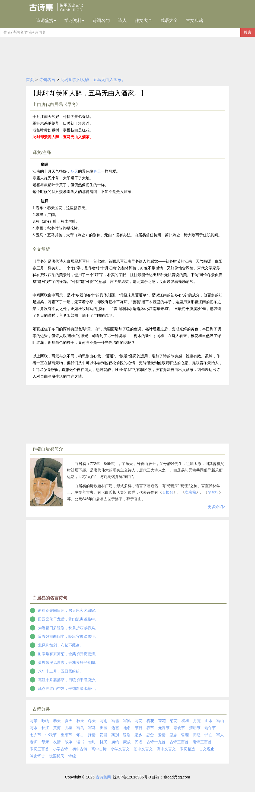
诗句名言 (47, 79)
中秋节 (51, 735)
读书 (80, 742)
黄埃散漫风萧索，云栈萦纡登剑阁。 (68, 662)
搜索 (247, 32)
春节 (150, 728)
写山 (220, 721)
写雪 (115, 721)
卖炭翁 (190, 492)
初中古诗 (79, 749)
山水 (208, 721)
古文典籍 (194, 20)
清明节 (194, 728)
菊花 (173, 721)
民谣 (138, 742)
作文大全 (143, 20)
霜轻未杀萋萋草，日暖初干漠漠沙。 (68, 680)
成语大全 (169, 20)
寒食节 (179, 728)
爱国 (103, 735)
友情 (57, 742)
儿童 (68, 728)
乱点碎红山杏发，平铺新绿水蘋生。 (68, 688)
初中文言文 (143, 749)
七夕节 (35, 735)
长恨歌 (167, 492)
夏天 (68, 721)
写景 (33, 721)
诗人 (122, 20)
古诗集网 (103, 777)
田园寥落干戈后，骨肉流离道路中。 (68, 619)
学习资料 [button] (74, 20)
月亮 (197, 721)
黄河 (57, 728)
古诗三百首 (179, 742)
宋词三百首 (39, 749)
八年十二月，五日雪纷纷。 (61, 671)
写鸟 (80, 728)
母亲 (45, 742)
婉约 (115, 742)
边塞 (115, 728)
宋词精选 (187, 749)
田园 (103, 728)
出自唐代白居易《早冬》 (56, 104)
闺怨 (196, 735)
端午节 (210, 728)
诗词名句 (101, 20)
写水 (33, 728)
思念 (150, 735)
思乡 (138, 735)
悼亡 (208, 735)
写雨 (103, 721)
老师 (33, 742)
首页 (30, 79)
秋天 (80, 721)
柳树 (185, 721)
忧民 (103, 742)
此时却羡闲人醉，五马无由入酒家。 (93, 79)
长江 (45, 728)
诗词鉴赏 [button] (46, 20)
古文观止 (206, 749)
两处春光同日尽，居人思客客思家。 (68, 610)
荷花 (162, 721)
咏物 (45, 721)
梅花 (150, 721)
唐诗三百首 (202, 742)
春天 (97, 171)
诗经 (72, 756)
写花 (138, 721)
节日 (138, 728)
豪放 (127, 742)
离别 (115, 735)
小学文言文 (120, 749)
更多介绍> (216, 507)
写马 (92, 728)
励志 (173, 735)
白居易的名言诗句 (50, 598)
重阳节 (66, 735)
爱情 (161, 735)
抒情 (91, 735)
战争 (68, 742)
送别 (126, 735)
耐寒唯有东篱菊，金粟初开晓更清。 (68, 654)
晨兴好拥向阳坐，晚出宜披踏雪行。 (68, 636)
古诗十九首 (155, 742)
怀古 (80, 735)
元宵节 (164, 728)
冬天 (74, 171)
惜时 (92, 742)
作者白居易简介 (48, 449)
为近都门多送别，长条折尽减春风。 (68, 628)
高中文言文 (166, 749)
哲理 (185, 735)
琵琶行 (213, 492)
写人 (220, 735)
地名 (127, 728)
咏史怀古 (37, 756)
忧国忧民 (56, 756)
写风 (127, 721)
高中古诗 (99, 749)
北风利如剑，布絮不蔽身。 (61, 645)
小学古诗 (60, 749)
